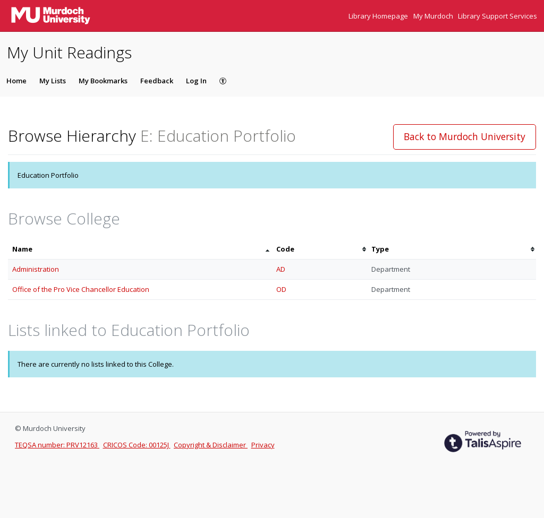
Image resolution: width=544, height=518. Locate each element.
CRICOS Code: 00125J (137, 445)
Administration (35, 269)
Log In (196, 80)
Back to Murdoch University (464, 136)
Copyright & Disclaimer (211, 445)
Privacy (263, 445)
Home (16, 80)
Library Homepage (379, 16)
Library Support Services (497, 16)
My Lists (52, 80)
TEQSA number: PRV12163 (57, 445)
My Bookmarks (103, 80)
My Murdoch (434, 16)
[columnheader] (140, 249)
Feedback (156, 80)
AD (280, 269)
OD (281, 289)
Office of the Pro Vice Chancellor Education (80, 289)
